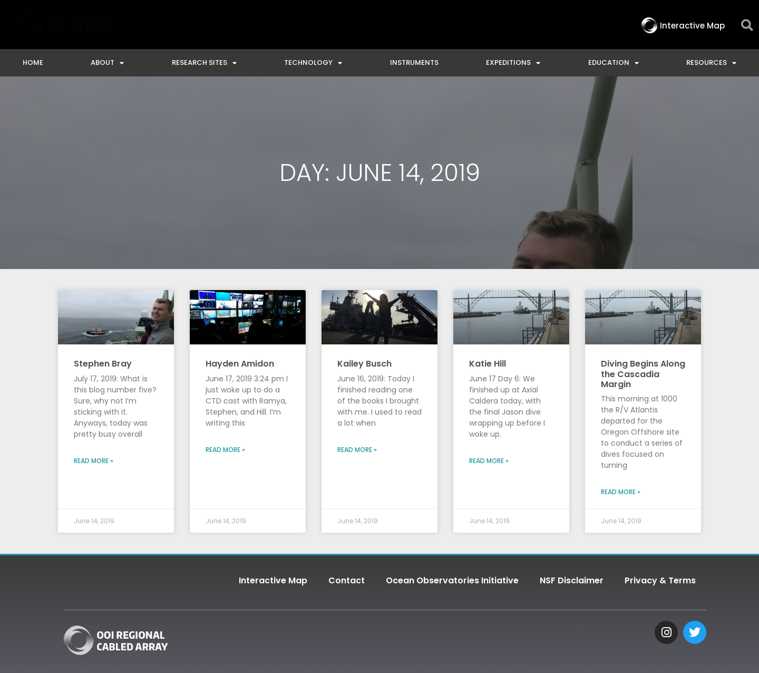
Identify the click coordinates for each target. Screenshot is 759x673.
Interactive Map (273, 580)
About (107, 63)
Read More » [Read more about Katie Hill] (489, 460)
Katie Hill (487, 364)
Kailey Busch (364, 364)
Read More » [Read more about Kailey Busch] (357, 449)
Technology (313, 63)
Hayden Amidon (240, 364)
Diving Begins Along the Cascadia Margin (643, 374)
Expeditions (513, 63)
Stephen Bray (103, 364)
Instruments (414, 62)
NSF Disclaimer (572, 580)
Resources (711, 63)
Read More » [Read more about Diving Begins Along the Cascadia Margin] (620, 491)
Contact (346, 580)
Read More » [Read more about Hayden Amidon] (225, 449)
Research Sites (204, 63)
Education (613, 63)
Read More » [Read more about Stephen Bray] (93, 460)
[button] (747, 25)
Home (33, 62)
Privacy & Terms (660, 580)
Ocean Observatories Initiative (452, 580)
